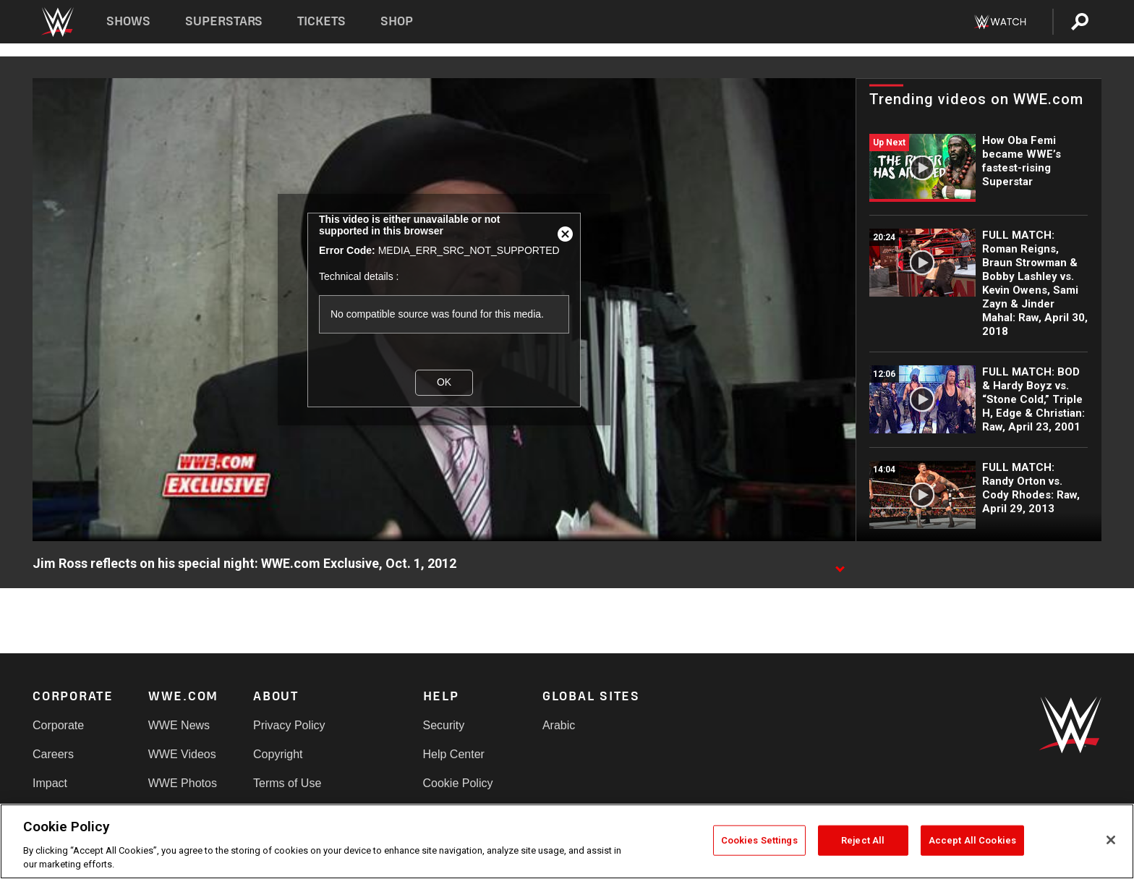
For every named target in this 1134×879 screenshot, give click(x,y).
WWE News (179, 725)
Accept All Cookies (972, 840)
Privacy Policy (289, 725)
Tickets (321, 21)
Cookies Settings (759, 840)
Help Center (454, 754)
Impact (50, 783)
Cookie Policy (458, 783)
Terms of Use (287, 783)
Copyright (277, 754)
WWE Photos (182, 783)
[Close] (1111, 840)
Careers (53, 754)
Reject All (862, 840)
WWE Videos (182, 754)
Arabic (558, 725)
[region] (567, 841)
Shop (396, 21)
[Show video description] (840, 564)
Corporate (58, 725)
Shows (128, 21)
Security (444, 725)
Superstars (224, 21)
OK (444, 382)
